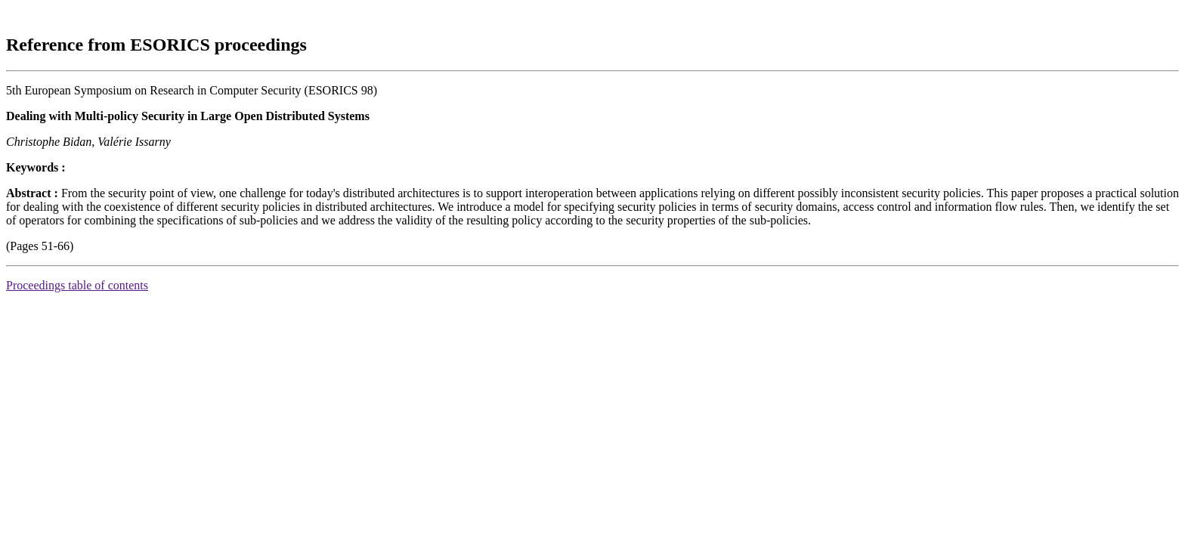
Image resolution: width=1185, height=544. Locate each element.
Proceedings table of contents (77, 285)
